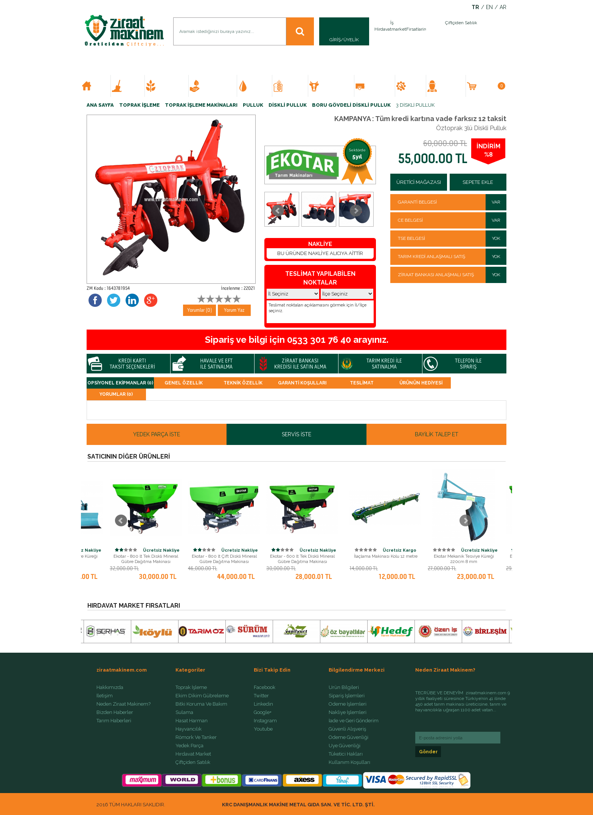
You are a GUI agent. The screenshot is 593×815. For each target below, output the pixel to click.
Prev (278, 211)
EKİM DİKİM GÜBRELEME (170, 86)
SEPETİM (491, 86)
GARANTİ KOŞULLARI (302, 383)
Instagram (265, 720)
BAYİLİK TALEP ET (436, 434)
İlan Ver (424, 31)
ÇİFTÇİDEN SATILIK (449, 86)
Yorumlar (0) (199, 310)
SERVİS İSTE (296, 434)
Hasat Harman (191, 720)
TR (475, 7)
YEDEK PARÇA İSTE (156, 434)
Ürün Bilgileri (344, 687)
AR (503, 7)
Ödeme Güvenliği (348, 737)
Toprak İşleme (191, 687)
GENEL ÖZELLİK (184, 383)
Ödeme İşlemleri (347, 704)
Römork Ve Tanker (196, 737)
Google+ (263, 712)
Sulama (184, 712)
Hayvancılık (188, 729)
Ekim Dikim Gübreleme (202, 695)
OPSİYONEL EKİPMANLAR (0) (120, 383)
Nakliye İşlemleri (347, 712)
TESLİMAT (362, 383)
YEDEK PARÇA (414, 86)
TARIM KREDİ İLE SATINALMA (384, 363)
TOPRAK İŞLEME (131, 86)
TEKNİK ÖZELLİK (243, 383)
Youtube (263, 729)
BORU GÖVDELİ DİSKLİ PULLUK (351, 105)
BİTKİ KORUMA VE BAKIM (216, 86)
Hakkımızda (109, 687)
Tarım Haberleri (113, 720)
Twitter (261, 695)
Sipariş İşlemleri (347, 695)
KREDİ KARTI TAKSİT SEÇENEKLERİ (132, 363)
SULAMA (257, 86)
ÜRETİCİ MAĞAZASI (418, 182)
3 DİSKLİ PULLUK (415, 105)
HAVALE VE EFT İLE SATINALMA (216, 363)
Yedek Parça (189, 745)
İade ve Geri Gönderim (354, 720)
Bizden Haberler (114, 712)
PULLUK (253, 105)
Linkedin (263, 704)
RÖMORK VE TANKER (378, 86)
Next (356, 211)
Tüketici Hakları (346, 754)
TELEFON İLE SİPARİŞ (468, 363)
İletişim (104, 695)
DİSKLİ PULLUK (288, 105)
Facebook (264, 687)
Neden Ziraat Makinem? (123, 704)
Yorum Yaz (234, 310)
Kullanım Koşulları (349, 762)
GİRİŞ (335, 39)
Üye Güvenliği (344, 745)
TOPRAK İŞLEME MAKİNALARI (201, 105)
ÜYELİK (351, 39)
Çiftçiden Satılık (192, 762)
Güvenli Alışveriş (347, 729)
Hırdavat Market (193, 754)
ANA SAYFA (99, 86)
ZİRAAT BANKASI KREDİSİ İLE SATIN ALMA (300, 363)
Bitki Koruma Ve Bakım (201, 704)
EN (489, 7)
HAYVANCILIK (334, 86)
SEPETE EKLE (478, 182)
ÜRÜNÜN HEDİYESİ (420, 383)
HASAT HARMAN (294, 86)
